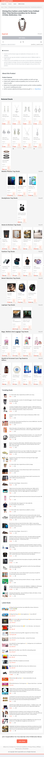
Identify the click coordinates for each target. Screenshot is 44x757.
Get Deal (22, 38)
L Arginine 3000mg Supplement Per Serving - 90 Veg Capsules (6, 376)
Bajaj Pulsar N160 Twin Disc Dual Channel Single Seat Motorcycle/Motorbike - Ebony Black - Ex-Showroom (21, 672)
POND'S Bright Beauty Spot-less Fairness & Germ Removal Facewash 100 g (25, 497)
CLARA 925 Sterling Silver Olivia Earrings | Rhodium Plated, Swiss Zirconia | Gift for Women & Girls (37, 115)
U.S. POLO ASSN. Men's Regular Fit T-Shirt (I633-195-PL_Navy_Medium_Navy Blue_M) (20, 504)
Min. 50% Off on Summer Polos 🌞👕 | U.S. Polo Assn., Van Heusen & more (24, 626)
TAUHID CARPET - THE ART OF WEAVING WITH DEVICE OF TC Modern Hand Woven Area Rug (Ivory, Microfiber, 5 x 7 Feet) (38, 240)
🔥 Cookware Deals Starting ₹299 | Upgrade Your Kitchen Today (23, 632)
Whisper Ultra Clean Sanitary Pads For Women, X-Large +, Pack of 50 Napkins (24, 580)
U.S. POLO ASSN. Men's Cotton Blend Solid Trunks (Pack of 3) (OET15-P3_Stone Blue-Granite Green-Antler (24, 573)
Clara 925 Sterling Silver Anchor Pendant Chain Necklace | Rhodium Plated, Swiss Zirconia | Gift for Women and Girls (16, 115)
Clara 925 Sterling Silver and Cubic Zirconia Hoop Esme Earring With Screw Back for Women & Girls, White (27, 115)
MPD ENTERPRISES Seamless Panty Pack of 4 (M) (37, 267)
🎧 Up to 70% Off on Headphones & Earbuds (19, 660)
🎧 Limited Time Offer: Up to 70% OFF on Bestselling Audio (22, 650)
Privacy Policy (31, 747)
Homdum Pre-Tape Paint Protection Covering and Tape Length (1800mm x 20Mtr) (23, 458)
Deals (15, 4)
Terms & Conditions (21, 747)
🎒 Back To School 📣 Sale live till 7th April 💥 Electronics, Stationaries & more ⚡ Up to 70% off (25, 620)
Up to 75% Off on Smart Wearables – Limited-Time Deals (22, 638)
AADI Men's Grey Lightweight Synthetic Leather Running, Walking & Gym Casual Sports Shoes (24, 567)
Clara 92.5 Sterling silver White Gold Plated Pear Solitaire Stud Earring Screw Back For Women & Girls (6, 138)
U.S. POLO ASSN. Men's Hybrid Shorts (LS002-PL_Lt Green (22, 509)
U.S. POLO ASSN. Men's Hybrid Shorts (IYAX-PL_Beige (21, 464)
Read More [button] (38, 89)
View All (40, 171)
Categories (3, 4)
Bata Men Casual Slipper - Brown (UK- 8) (18, 483)
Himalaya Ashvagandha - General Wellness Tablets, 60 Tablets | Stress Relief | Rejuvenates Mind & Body (25, 593)
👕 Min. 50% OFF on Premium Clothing (18, 655)
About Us (5, 747)
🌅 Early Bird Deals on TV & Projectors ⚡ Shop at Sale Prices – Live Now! (25, 683)
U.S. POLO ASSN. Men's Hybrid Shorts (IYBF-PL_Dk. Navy (21, 394)
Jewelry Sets (40, 44)
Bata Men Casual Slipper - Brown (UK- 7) (18, 531)
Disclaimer (25, 748)
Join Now (22, 741)
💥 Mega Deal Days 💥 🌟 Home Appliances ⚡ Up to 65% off (22, 614)
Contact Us (12, 747)
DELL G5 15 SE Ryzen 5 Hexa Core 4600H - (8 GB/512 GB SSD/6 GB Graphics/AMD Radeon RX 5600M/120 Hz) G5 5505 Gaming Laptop (27, 320)
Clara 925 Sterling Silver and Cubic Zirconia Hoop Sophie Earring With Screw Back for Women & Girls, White (17, 138)
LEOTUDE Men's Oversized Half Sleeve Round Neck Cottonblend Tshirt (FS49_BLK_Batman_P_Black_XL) (27, 267)
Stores (9, 4)
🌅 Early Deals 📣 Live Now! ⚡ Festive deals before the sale (22, 678)
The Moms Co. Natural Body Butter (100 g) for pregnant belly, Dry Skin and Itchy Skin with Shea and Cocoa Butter (17, 376)
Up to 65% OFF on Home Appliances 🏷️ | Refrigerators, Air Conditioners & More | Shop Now (25, 644)
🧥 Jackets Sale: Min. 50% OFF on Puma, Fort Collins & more (22, 666)
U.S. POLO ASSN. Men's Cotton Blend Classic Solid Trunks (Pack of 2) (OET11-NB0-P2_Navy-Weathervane (24, 477)
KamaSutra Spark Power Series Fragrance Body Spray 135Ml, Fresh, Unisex (24, 415)
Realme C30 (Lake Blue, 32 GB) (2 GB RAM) (32, 187)
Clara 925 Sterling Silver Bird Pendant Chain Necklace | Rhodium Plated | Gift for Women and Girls (27, 138)
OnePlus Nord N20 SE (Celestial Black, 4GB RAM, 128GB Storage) (11, 187)
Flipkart (29, 190)
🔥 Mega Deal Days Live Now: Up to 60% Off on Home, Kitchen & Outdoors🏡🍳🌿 (23, 608)
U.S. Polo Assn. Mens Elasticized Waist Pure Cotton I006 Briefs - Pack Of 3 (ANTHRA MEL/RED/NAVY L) (25, 422)
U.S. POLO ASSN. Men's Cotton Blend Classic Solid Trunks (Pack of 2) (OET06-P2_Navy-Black (24, 470)
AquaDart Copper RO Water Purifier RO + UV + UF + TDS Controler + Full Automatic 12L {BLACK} (6, 240)
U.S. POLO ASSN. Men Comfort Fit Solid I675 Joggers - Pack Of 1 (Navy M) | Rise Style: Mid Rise (25, 400)
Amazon (40, 34)
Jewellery (33, 44)
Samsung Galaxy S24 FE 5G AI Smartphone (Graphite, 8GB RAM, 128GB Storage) (25, 560)
